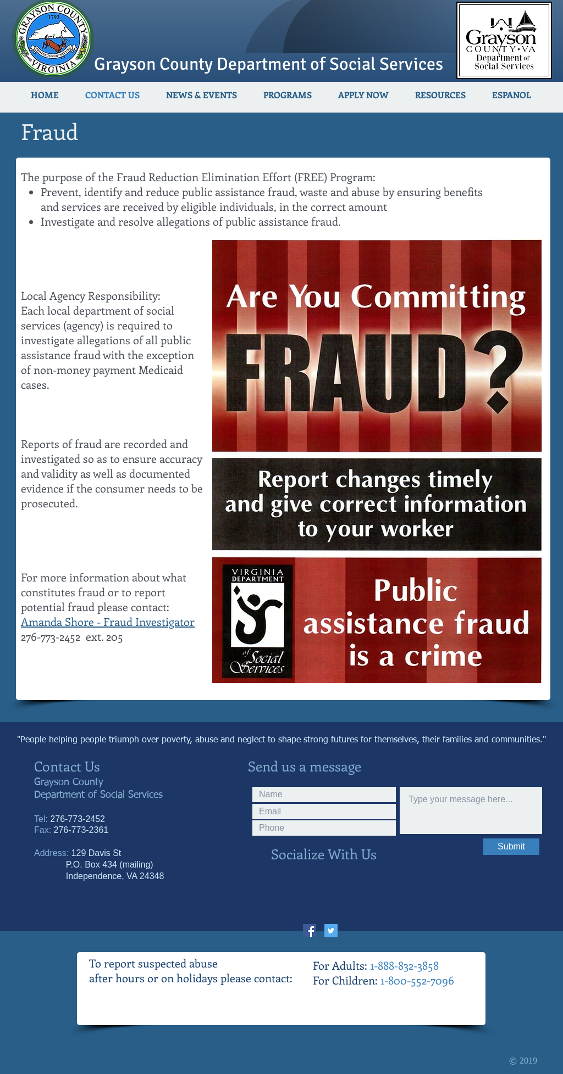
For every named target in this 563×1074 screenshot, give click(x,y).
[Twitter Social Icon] (331, 930)
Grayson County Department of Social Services (268, 64)
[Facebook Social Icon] (309, 930)
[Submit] (511, 846)
